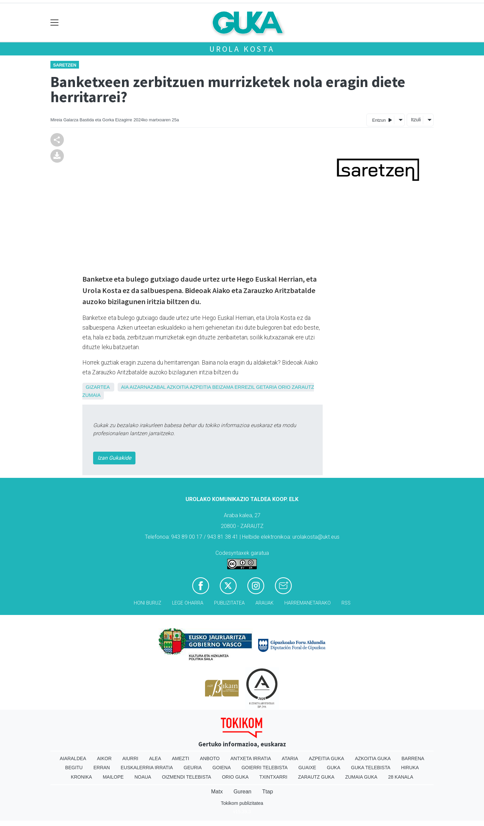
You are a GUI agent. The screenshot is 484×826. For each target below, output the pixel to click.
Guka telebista (370, 767)
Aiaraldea (73, 758)
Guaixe (307, 767)
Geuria (193, 767)
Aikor (104, 758)
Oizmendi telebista (186, 777)
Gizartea (98, 387)
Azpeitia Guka (326, 758)
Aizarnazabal (148, 387)
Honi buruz (147, 603)
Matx (217, 791)
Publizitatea (229, 603)
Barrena (412, 758)
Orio (284, 387)
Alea (155, 758)
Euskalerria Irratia (147, 767)
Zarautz (303, 387)
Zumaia (91, 395)
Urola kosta (242, 49)
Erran (101, 767)
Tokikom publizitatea (242, 803)
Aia (124, 387)
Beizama (222, 387)
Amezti (180, 758)
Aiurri (130, 758)
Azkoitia (178, 387)
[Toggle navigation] (54, 23)
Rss (346, 603)
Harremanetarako (307, 603)
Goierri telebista (264, 767)
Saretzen (64, 65)
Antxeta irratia (251, 758)
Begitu (74, 767)
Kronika (81, 777)
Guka (333, 767)
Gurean (242, 791)
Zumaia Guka (361, 777)
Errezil (245, 387)
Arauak (264, 603)
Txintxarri (273, 777)
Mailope (113, 777)
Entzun (382, 120)
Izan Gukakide (114, 458)
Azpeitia (200, 387)
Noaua (142, 777)
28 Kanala (400, 777)
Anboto (210, 758)
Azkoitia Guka (373, 758)
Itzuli (416, 119)
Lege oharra (187, 603)
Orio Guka (235, 777)
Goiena (221, 767)
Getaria (266, 387)
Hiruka (410, 767)
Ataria (290, 758)
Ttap (267, 791)
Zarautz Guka (316, 777)
